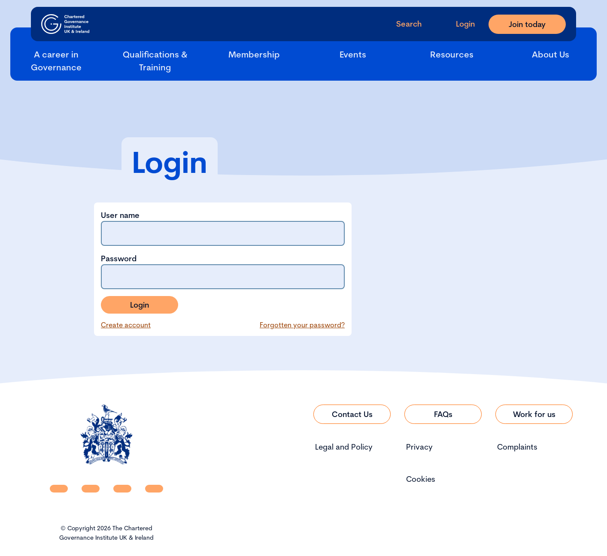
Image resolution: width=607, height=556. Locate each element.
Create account (126, 324)
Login (139, 305)
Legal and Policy (344, 447)
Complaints (517, 447)
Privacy (419, 447)
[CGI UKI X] (122, 489)
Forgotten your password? (302, 324)
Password (223, 271)
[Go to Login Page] (458, 24)
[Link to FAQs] (443, 414)
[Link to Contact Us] (352, 414)
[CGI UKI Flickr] (154, 489)
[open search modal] (402, 24)
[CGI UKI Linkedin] (59, 489)
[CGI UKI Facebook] (91, 489)
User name (223, 228)
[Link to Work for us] (534, 414)
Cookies (420, 479)
